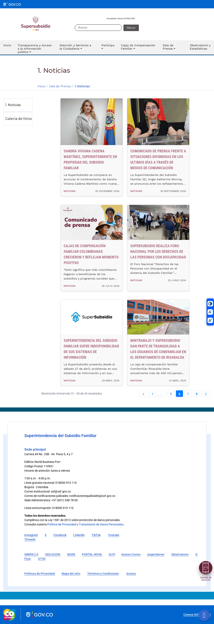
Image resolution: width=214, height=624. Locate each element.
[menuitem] (18, 105)
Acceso (131, 573)
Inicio (41, 86)
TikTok (96, 535)
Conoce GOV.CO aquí (197, 614)
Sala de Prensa (60, 86)
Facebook (60, 535)
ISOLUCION (53, 554)
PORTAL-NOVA (92, 554)
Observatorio (180, 554)
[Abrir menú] (205, 567)
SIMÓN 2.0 (31, 554)
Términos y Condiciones (103, 573)
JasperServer (155, 554)
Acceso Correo (131, 554)
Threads (29, 539)
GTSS (41, 558)
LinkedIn (79, 535)
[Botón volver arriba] (204, 615)
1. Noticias (82, 86)
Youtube (113, 535)
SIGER (71, 554)
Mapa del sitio (71, 573)
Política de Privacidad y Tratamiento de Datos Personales (85, 524)
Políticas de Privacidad (39, 573)
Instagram (31, 535)
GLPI (112, 554)
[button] (35, 47)
